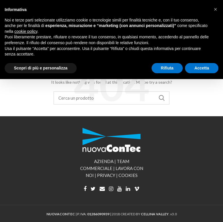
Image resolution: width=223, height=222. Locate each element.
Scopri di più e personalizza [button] (40, 68)
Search (161, 98)
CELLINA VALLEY (155, 214)
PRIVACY (106, 175)
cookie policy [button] (25, 31)
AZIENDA (104, 161)
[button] (215, 9)
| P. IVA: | (79, 214)
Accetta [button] (201, 68)
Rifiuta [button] (167, 68)
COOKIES (128, 175)
